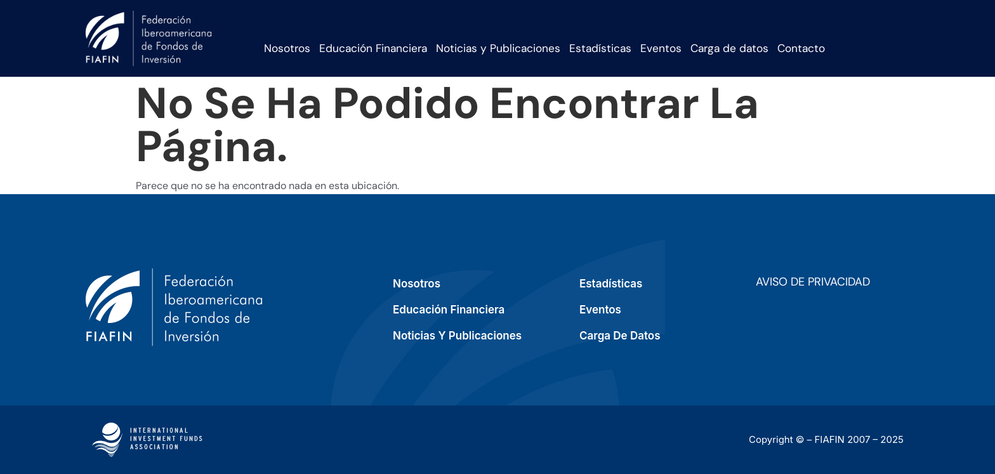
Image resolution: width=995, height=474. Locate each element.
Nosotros (287, 48)
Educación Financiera (373, 48)
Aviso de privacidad (813, 281)
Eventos (661, 48)
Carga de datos (729, 48)
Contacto (801, 48)
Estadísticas (600, 48)
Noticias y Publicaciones (498, 48)
